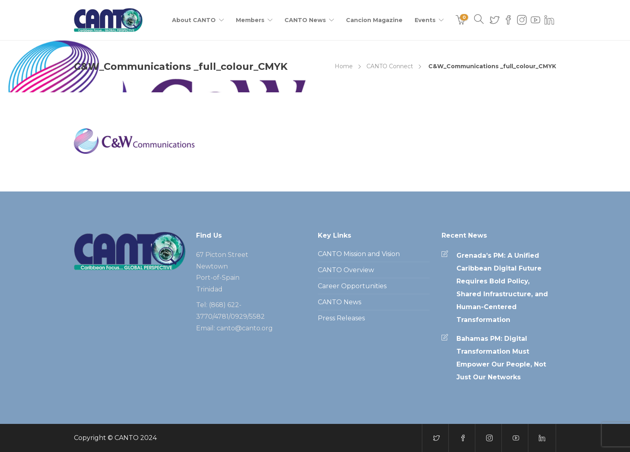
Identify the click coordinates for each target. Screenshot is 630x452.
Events (425, 20)
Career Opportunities (352, 286)
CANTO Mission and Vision (359, 254)
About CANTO (194, 20)
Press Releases (341, 318)
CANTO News (305, 20)
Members (250, 20)
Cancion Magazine (374, 20)
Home (344, 66)
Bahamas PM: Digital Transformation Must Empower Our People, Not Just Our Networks (501, 358)
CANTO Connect (389, 66)
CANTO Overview (346, 270)
